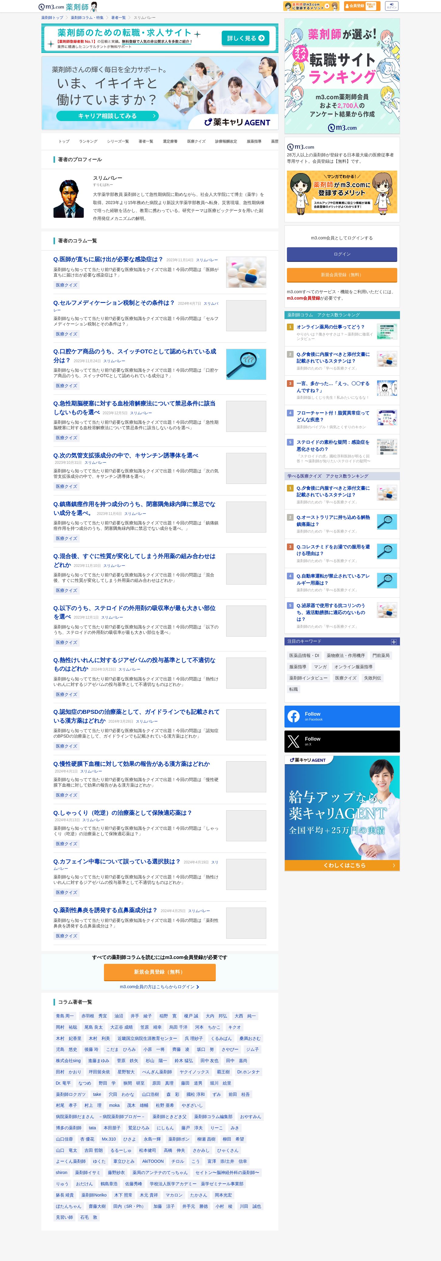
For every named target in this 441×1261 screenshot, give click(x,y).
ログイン (392, 6)
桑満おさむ (250, 1038)
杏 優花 (87, 1139)
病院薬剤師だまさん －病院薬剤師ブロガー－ (100, 1116)
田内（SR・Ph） (129, 1206)
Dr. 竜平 (63, 1083)
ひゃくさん (228, 1150)
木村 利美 (99, 1038)
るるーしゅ (121, 1150)
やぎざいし (192, 1105)
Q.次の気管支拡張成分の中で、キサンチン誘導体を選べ (125, 455)
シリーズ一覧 (118, 141)
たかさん (198, 1195)
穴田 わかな (121, 1094)
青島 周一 (65, 1015)
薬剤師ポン (179, 1139)
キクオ (234, 1027)
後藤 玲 (91, 1049)
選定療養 (170, 141)
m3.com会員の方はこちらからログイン (160, 986)
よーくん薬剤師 (71, 1161)
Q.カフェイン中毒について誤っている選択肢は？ (117, 861)
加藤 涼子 (164, 1206)
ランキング (88, 141)
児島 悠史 (66, 1049)
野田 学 (107, 1083)
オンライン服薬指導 (353, 666)
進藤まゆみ (98, 1060)
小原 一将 (154, 1049)
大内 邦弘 (216, 1015)
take (97, 1094)
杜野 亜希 (165, 1105)
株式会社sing (68, 1060)
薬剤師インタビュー (308, 678)
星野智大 (126, 1071)
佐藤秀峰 (133, 1183)
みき (235, 1127)
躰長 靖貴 (65, 1195)
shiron (61, 1172)
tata (92, 1127)
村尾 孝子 (66, 1105)
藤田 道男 (191, 1083)
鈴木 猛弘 (184, 1060)
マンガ (320, 666)
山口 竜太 (66, 1150)
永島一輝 (152, 1139)
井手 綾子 (141, 1015)
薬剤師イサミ (88, 1172)
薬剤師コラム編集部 (213, 1116)
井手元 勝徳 (195, 1206)
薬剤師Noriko (93, 1195)
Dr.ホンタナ (248, 1071)
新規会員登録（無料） (160, 971)
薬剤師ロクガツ (71, 1094)
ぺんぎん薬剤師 (157, 1071)
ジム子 (252, 1049)
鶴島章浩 (109, 1183)
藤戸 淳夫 (192, 1127)
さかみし (201, 1150)
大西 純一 (245, 1015)
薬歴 (274, 141)
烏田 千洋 (178, 1027)
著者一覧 (118, 18)
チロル (177, 1161)
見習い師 (64, 1217)
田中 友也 (210, 1060)
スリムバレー (207, 260)
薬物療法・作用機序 (346, 655)
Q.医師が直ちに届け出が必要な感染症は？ (109, 259)
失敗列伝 (372, 678)
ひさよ (129, 1139)
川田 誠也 (250, 1206)
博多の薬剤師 (68, 1127)
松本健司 (147, 1150)
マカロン (174, 1195)
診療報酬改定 (226, 141)
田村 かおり (68, 1071)
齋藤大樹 (97, 1206)
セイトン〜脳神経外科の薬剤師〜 (227, 1172)
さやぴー (230, 1049)
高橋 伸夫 (174, 1150)
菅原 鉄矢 (127, 1060)
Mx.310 (109, 1139)
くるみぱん (221, 1038)
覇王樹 (223, 1071)
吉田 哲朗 (93, 1150)
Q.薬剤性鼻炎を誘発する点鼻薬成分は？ (106, 910)
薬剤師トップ (52, 18)
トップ (63, 141)
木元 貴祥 (149, 1195)
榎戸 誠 (191, 1015)
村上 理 (93, 1105)
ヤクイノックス (194, 1071)
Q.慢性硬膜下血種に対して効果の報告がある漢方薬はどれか (131, 764)
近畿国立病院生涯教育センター (147, 1038)
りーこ (216, 1127)
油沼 (119, 1015)
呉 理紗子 (194, 1038)
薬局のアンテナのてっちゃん (160, 1172)
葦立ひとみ (124, 1161)
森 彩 (173, 1094)
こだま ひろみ (121, 1049)
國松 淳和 (196, 1094)
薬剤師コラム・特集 (87, 18)
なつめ (84, 1083)
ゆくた (99, 1161)
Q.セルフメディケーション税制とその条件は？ (115, 303)
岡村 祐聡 (66, 1027)
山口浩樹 (150, 1094)
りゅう (62, 1183)
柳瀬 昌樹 (206, 1139)
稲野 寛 (168, 1015)
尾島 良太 (93, 1027)
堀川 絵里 (220, 1083)
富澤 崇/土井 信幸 (227, 1161)
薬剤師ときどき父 (170, 1116)
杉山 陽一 (156, 1060)
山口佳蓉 (64, 1139)
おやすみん (250, 1116)
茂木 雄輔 (137, 1105)
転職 (293, 689)
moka (114, 1105)
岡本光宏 (223, 1195)
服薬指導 (254, 141)
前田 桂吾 (239, 1094)
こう (195, 1161)
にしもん (165, 1127)
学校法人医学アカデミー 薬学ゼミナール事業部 (196, 1183)
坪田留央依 (99, 1071)
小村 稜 (224, 1206)
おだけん (84, 1183)
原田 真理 (163, 1083)
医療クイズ (196, 141)
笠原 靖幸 (151, 1027)
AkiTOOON (153, 1161)
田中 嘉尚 (236, 1060)
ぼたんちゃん (68, 1206)
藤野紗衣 (116, 1172)
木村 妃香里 (68, 1038)
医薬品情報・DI (304, 655)
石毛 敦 (88, 1217)
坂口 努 (205, 1049)
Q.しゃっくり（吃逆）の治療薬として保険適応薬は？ (122, 813)
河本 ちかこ (208, 1027)
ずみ (216, 1094)
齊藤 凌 (180, 1049)
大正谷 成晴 (121, 1027)
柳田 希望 (233, 1139)
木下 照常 (123, 1195)
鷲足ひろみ (139, 1127)
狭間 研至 (134, 1083)
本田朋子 (112, 1127)
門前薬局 (381, 655)
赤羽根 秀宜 (94, 1015)
